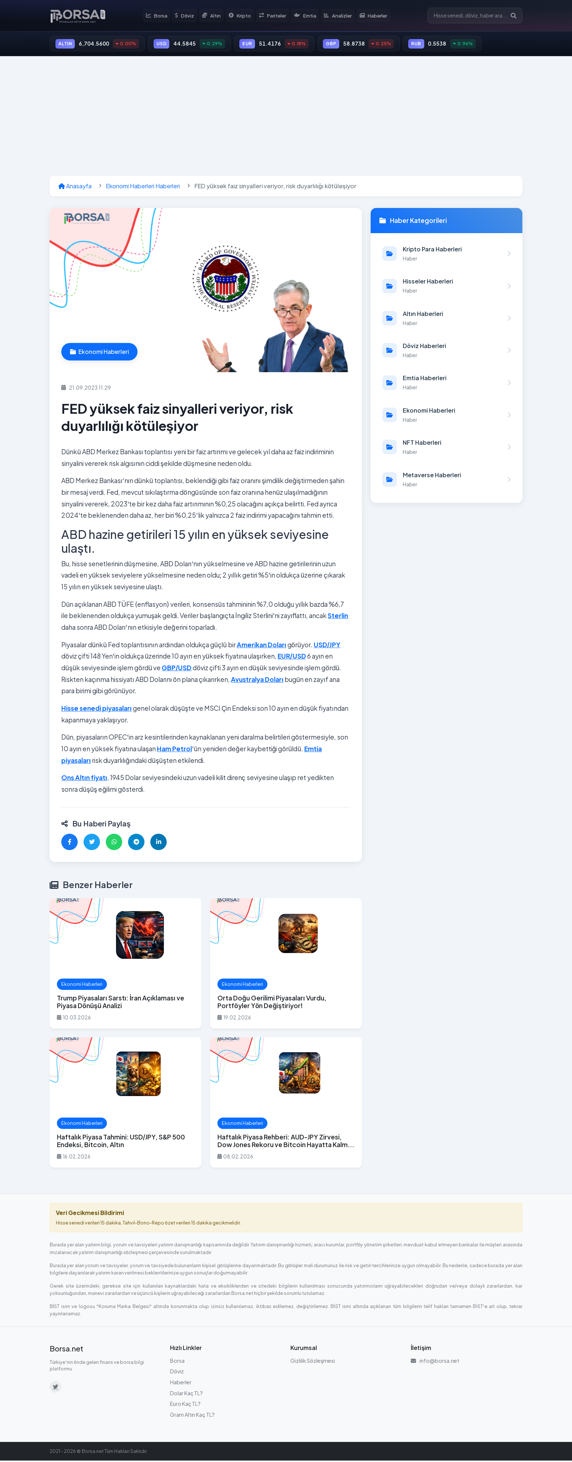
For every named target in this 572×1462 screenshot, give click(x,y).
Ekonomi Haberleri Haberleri (143, 187)
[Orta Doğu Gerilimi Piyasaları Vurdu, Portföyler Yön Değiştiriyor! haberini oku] (286, 965)
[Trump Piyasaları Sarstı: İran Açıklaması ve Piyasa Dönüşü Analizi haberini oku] (125, 965)
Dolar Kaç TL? (186, 1394)
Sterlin (338, 617)
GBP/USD (177, 669)
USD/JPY (327, 646)
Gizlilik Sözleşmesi (312, 1362)
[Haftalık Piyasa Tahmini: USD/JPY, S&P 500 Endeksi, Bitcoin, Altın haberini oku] (125, 1104)
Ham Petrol (174, 750)
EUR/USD (292, 658)
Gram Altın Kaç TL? (192, 1416)
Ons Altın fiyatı (84, 779)
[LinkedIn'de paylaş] (158, 843)
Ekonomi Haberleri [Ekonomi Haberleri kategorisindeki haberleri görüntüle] (99, 353)
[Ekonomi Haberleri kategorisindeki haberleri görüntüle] (446, 416)
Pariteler (273, 16)
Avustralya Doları (257, 681)
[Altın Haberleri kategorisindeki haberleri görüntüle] (446, 319)
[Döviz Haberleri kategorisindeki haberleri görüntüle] (446, 351)
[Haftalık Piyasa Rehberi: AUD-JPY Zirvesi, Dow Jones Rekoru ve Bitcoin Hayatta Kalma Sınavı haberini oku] (286, 1104)
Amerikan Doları (261, 646)
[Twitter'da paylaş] (92, 843)
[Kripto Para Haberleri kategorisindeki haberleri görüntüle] (446, 255)
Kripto (240, 16)
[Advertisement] (286, 117)
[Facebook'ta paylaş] (69, 843)
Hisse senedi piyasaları (96, 710)
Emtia (306, 16)
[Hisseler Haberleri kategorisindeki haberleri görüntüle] (446, 287)
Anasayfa (75, 187)
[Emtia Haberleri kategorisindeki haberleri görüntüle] (446, 384)
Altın (213, 16)
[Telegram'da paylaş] (136, 843)
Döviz (186, 16)
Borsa (158, 16)
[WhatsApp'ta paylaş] (114, 843)
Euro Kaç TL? (185, 1405)
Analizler (339, 16)
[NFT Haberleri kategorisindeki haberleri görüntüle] (446, 448)
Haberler (375, 16)
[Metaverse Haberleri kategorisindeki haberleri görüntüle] (446, 480)
